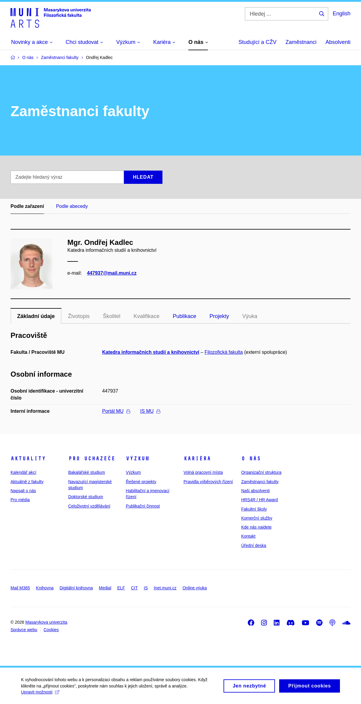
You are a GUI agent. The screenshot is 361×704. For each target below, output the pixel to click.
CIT (134, 587)
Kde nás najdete (256, 527)
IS (146, 587)
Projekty (219, 316)
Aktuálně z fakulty (27, 481)
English (341, 14)
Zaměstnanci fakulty (260, 481)
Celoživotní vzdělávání (89, 506)
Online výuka (195, 587)
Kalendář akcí (23, 472)
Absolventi (338, 42)
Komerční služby (256, 518)
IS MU (150, 411)
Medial (105, 587)
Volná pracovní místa (203, 472)
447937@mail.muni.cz (112, 273)
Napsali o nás (23, 490)
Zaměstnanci (300, 42)
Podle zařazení (27, 206)
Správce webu (24, 629)
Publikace (184, 316)
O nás (251, 458)
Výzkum (137, 458)
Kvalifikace (146, 316)
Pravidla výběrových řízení (208, 481)
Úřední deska (253, 545)
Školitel (111, 316)
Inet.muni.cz (165, 587)
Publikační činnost (143, 506)
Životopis (79, 316)
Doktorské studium (85, 496)
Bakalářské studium (86, 472)
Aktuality (28, 458)
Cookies (51, 629)
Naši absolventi (255, 490)
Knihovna (45, 587)
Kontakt (248, 536)
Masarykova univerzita (46, 622)
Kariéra (197, 458)
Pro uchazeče (91, 458)
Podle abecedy (72, 206)
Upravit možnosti (40, 695)
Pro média (20, 499)
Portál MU (116, 411)
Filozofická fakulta (224, 352)
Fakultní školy (254, 509)
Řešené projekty (141, 481)
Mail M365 (20, 587)
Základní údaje (36, 316)
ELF (121, 587)
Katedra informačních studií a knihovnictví (150, 352)
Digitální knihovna (76, 587)
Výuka (249, 316)
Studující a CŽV (257, 42)
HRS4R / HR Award (259, 499)
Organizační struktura (261, 472)
